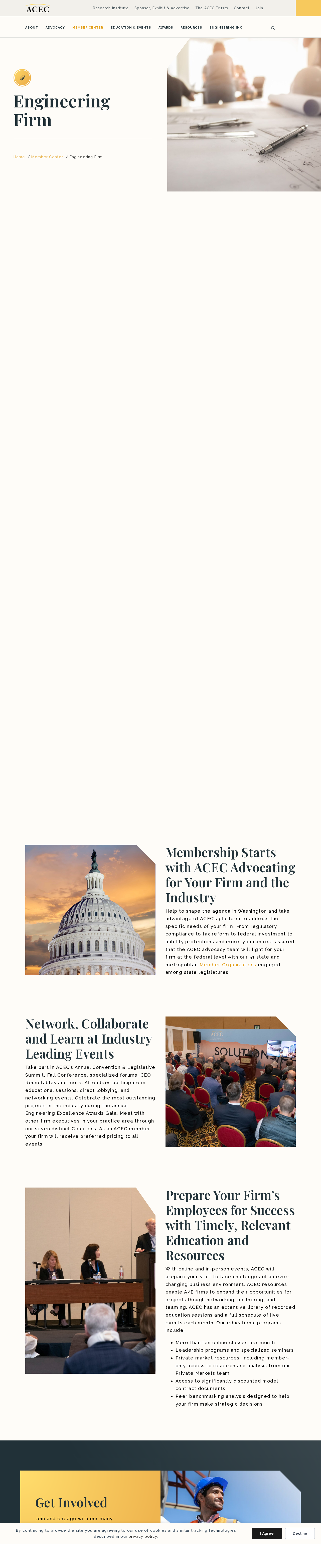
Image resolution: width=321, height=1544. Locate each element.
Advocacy (55, 27)
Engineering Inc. (226, 27)
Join (259, 8)
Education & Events (131, 27)
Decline (300, 1533)
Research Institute (111, 8)
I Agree (267, 1533)
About (31, 27)
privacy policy (143, 1536)
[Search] (271, 27)
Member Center (87, 27)
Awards (165, 27)
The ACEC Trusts (211, 8)
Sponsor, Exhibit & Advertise (162, 8)
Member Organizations (228, 964)
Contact (242, 8)
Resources (191, 27)
